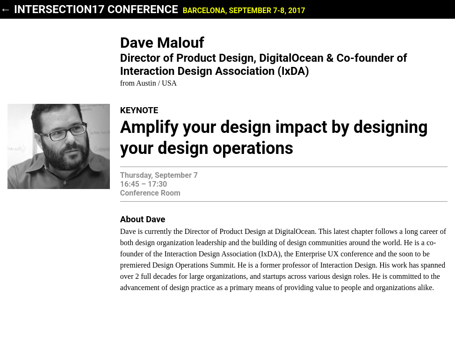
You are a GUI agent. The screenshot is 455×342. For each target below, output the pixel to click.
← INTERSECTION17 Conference (152, 9)
